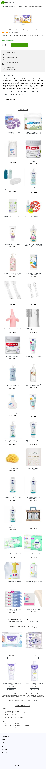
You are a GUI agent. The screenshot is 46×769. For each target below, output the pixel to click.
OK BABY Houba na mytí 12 (12, 468)
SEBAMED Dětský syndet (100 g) (33, 609)
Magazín (4, 746)
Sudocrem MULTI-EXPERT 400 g (12, 356)
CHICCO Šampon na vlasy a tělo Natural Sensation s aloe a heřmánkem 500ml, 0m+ (13, 385)
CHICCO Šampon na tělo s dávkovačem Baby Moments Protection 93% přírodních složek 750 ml (33, 189)
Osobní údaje (5, 752)
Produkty (6, 6)
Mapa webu (4, 749)
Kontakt (3, 759)
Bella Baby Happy (34, 700)
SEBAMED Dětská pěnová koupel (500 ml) (12, 413)
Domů (3, 6)
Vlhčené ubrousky (34, 621)
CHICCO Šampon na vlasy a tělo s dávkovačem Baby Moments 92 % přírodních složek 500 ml (12, 526)
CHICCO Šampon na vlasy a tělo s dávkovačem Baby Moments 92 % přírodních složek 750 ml (33, 497)
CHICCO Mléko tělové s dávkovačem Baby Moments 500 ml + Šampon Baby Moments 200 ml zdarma (33, 245)
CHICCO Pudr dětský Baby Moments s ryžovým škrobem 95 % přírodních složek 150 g (13, 497)
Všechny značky (5, 736)
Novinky (3, 739)
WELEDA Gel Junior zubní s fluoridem (12, 244)
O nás (3, 757)
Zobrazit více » (16, 36)
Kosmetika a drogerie (12, 6)
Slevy (3, 742)
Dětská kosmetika (19, 6)
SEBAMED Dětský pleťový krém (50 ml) (12, 160)
